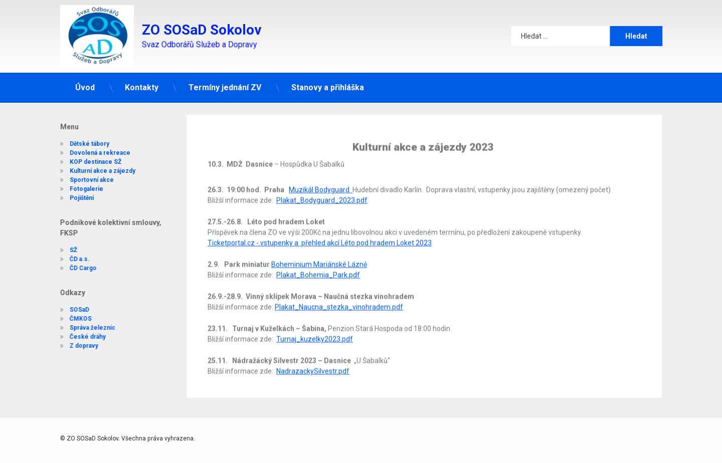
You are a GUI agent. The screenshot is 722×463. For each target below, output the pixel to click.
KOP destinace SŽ (90, 157)
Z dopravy (78, 345)
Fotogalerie (81, 184)
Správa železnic (87, 327)
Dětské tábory (84, 139)
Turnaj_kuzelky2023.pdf (314, 327)
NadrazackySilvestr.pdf (312, 359)
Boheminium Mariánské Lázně (319, 252)
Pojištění (76, 193)
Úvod (85, 86)
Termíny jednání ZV (225, 86)
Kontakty (141, 86)
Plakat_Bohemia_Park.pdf (318, 263)
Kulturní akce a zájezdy (97, 166)
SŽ (68, 250)
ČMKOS (75, 318)
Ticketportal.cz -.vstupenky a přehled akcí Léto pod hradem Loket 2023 (320, 230)
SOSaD (74, 309)
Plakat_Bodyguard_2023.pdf (322, 188)
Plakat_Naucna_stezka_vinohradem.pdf (339, 295)
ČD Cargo (77, 268)
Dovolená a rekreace (94, 148)
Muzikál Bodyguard (320, 177)
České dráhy (82, 336)
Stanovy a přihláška (327, 86)
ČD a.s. (74, 259)
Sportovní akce (86, 175)
